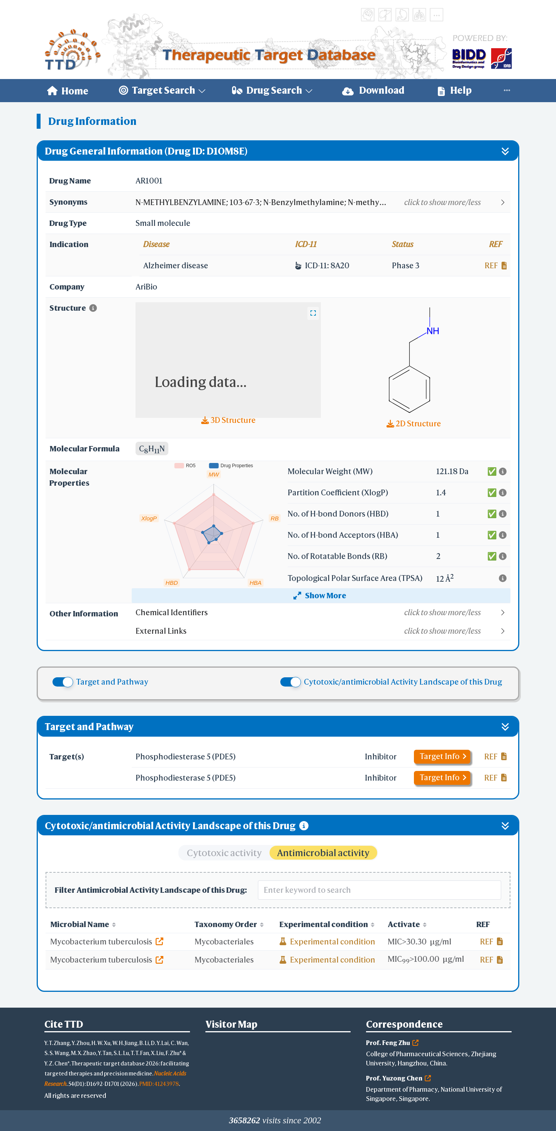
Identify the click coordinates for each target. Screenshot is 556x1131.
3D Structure (228, 420)
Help (455, 90)
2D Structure (413, 423)
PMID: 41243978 (159, 1084)
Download (373, 90)
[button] (323, 202)
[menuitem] (68, 90)
